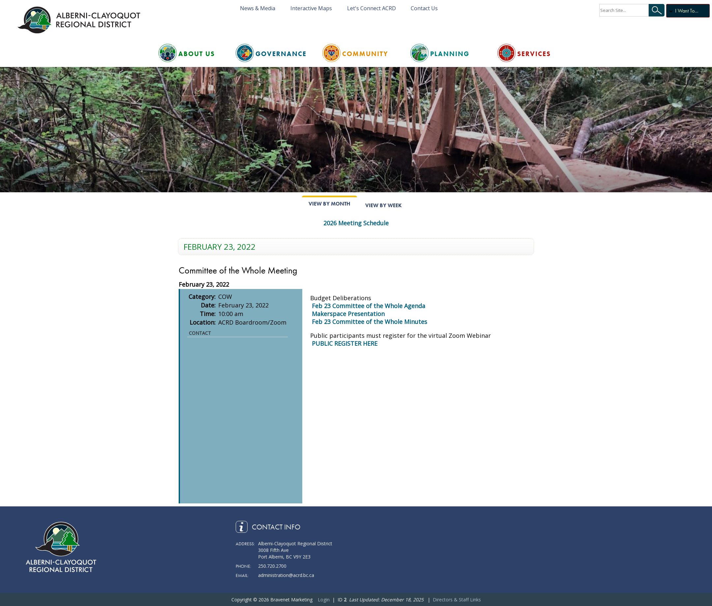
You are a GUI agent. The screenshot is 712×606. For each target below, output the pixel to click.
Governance (281, 53)
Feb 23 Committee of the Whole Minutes (369, 322)
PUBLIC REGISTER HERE (344, 343)
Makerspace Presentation (348, 314)
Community (365, 53)
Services (534, 53)
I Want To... (686, 10)
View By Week (383, 205)
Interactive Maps (311, 8)
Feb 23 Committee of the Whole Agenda (368, 306)
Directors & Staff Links (457, 599)
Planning (449, 53)
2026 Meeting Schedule (356, 223)
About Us (196, 53)
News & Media (257, 8)
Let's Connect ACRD (371, 8)
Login (324, 599)
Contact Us (424, 8)
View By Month (329, 203)
